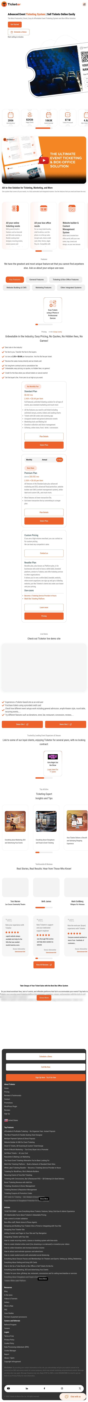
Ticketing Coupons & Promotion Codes (18, 1193)
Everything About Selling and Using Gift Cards (20, 1262)
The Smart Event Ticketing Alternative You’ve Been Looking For (26, 1160)
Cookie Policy (9, 1343)
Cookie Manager (10, 1351)
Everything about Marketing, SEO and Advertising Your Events (26, 1270)
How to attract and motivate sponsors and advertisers (23, 1251)
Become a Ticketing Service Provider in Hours (40, 596)
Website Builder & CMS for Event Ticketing (19, 1142)
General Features (36, 280)
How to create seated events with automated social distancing (26, 1255)
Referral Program (10, 1325)
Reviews (7, 1110)
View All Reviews (44, 965)
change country (57, 332)
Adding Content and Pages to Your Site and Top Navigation (25, 1233)
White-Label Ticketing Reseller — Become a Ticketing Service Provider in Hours (32, 1168)
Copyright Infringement (12, 1362)
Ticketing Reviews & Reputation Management (20, 1190)
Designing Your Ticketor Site (14, 1229)
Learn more (44, 607)
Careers (7, 1328)
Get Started (15, 24)
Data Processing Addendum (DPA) (16, 1347)
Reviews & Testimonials (12, 1095)
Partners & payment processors (15, 1317)
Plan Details (44, 436)
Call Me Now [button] (45, 1067)
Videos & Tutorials (10, 1299)
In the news (8, 1295)
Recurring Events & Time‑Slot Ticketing (18, 1175)
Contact (7, 1099)
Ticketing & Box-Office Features (66, 280)
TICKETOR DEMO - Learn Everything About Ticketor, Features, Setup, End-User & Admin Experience (39, 1211)
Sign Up (7, 1114)
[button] (18, 32)
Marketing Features (43, 288)
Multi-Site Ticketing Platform (34, 599)
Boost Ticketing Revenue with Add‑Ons (18, 1182)
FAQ (5, 1310)
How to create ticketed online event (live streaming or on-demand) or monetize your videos (36, 1244)
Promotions (8, 1103)
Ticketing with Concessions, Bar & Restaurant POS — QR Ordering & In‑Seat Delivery (34, 1179)
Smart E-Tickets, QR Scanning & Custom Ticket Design (23, 1146)
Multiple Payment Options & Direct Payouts (19, 1139)
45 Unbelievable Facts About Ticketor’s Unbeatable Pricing (25, 1215)
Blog (5, 1291)
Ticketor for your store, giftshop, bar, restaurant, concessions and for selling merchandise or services (40, 1273)
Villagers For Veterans (77, 904)
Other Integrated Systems (71, 288)
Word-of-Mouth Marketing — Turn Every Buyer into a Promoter (26, 1149)
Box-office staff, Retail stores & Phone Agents (20, 1222)
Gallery (6, 1302)
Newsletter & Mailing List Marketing (17, 1157)
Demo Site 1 (22, 724)
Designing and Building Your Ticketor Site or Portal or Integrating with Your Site (32, 1226)
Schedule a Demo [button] (45, 1056)
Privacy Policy (9, 1340)
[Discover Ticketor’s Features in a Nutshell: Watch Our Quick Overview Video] (44, 160)
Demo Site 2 (66, 724)
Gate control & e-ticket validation (16, 1219)
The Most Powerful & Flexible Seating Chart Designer (23, 1135)
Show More (44, 998)
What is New (8, 1306)
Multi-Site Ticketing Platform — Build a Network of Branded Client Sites (29, 1164)
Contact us (44, 553)
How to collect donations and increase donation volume (24, 1248)
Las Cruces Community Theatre (15, 904)
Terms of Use (9, 1336)
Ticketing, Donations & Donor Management (19, 1186)
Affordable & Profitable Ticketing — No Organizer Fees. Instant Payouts (29, 1131)
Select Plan (44, 445)
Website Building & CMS (16, 288)
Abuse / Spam (9, 1358)
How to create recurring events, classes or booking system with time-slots (31, 1240)
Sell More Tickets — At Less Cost (16, 1153)
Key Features (14, 280)
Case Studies (9, 1313)
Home (6, 1088)
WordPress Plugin (10, 1106)
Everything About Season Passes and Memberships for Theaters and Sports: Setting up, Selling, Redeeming (42, 1259)
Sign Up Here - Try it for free (46, 1077)
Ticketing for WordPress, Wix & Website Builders (21, 1171)
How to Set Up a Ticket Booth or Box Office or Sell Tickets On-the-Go (28, 1266)
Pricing (44, 616)
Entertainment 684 (20, 951)
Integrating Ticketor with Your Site (16, 1237)
